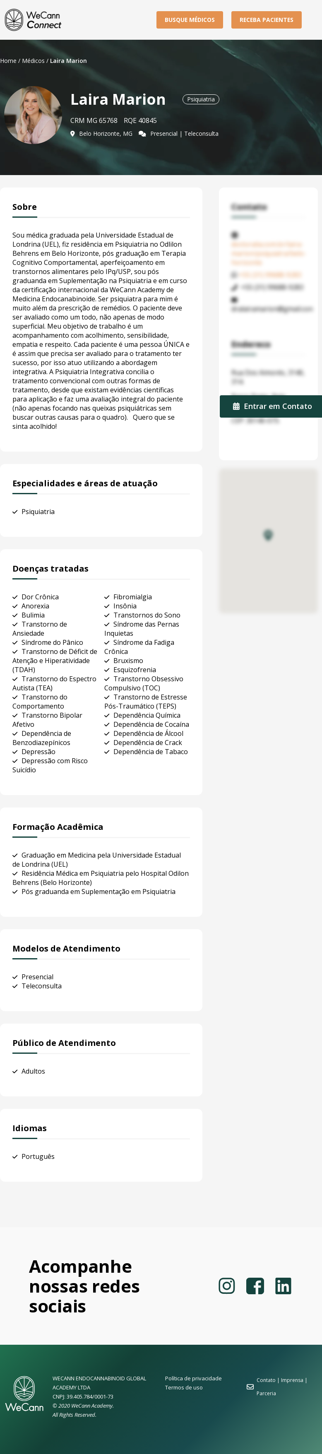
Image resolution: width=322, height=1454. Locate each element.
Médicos (33, 61)
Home (8, 61)
